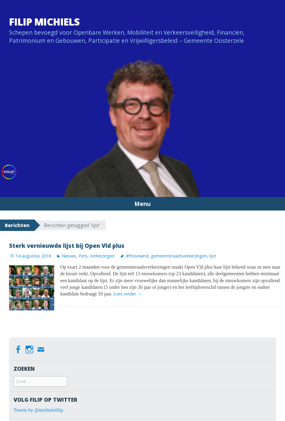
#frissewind (137, 256)
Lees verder (127, 293)
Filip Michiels (44, 21)
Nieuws (69, 256)
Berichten (17, 225)
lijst (212, 256)
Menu (142, 203)
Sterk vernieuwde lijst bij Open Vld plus (66, 245)
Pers (83, 256)
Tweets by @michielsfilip (38, 410)
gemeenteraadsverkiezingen (179, 256)
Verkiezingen (102, 256)
